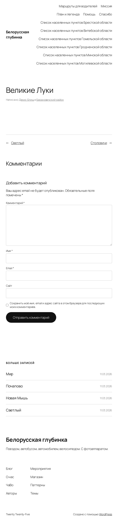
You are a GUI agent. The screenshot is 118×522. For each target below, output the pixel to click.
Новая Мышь (17, 398)
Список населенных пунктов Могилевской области (74, 63)
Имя (9, 251)
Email (10, 268)
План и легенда (68, 14)
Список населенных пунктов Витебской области (76, 30)
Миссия (106, 6)
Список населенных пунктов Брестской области (76, 22)
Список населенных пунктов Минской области (77, 55)
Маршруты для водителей (78, 6)
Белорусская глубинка (17, 34)
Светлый (17, 143)
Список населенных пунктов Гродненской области (74, 47)
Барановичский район (50, 99)
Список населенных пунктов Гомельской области (75, 39)
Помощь (89, 14)
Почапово (14, 386)
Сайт (9, 285)
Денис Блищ (26, 99)
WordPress (105, 514)
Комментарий (15, 203)
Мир (9, 374)
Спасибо (105, 14)
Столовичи (99, 143)
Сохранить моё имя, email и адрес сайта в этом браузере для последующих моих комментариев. (57, 305)
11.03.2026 (106, 374)
